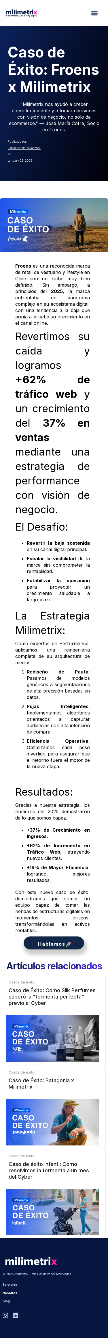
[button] (95, 13)
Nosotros (10, 1293)
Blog (6, 1301)
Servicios (10, 1285)
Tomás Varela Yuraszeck (24, 148)
